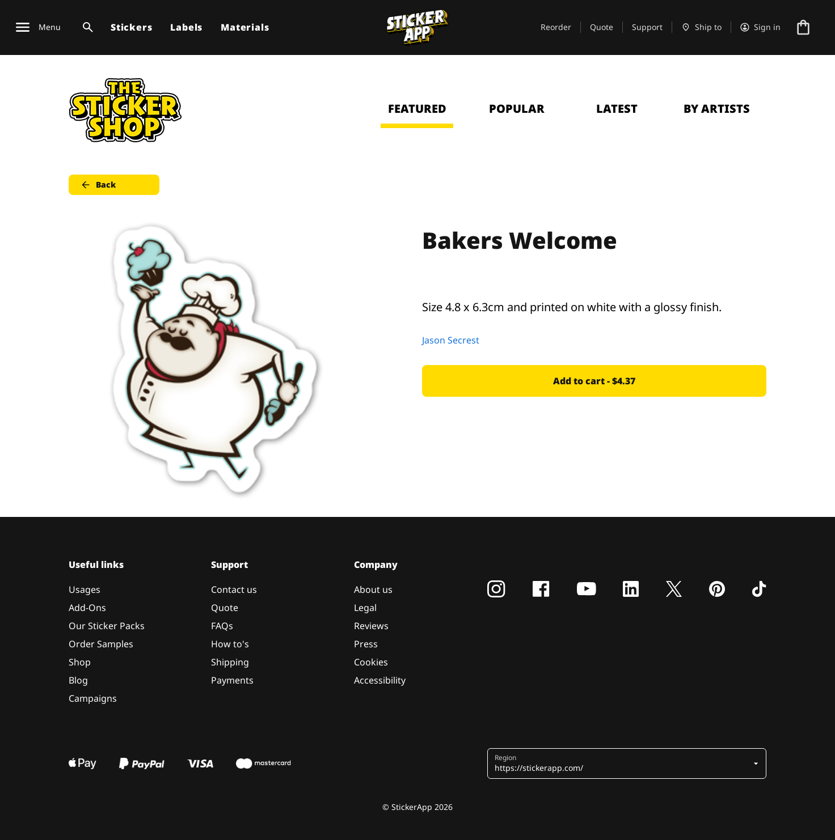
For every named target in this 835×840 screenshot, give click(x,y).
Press (366, 644)
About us (373, 589)
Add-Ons (87, 607)
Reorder (556, 27)
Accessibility (380, 680)
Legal (365, 607)
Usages (84, 589)
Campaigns (93, 698)
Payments (232, 680)
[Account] (760, 27)
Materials (245, 27)
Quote (601, 27)
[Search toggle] (85, 27)
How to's (230, 644)
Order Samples (101, 644)
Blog (78, 680)
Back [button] (98, 184)
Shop (80, 662)
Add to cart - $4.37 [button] (594, 381)
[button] (622, 763)
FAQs (222, 626)
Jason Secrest (450, 340)
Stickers (131, 27)
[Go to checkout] (803, 27)
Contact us (234, 589)
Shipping (230, 662)
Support (647, 27)
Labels (186, 27)
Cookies (371, 662)
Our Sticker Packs (107, 626)
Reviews (371, 626)
